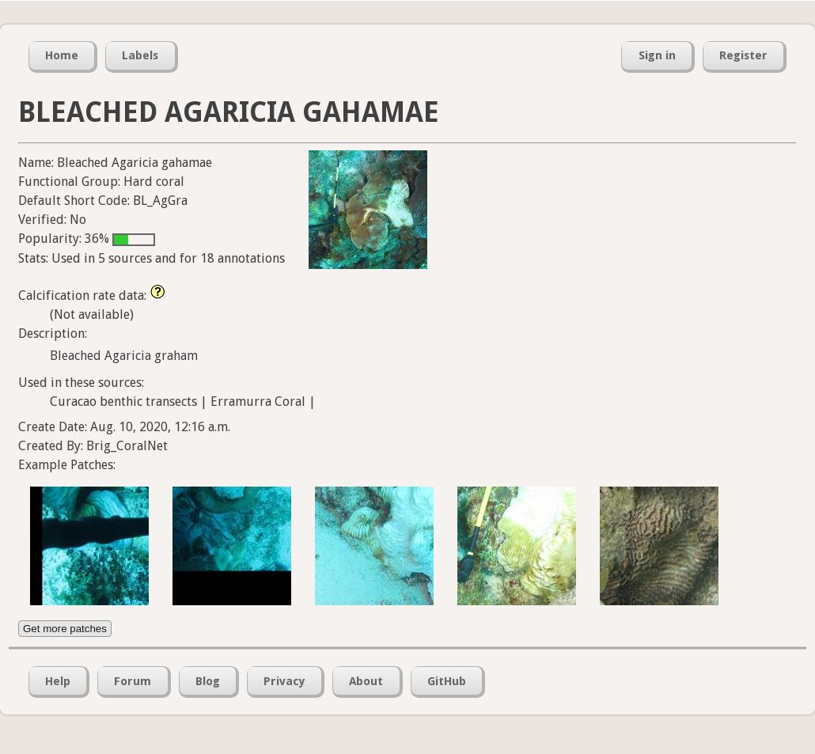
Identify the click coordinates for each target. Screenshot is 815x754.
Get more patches (65, 629)
